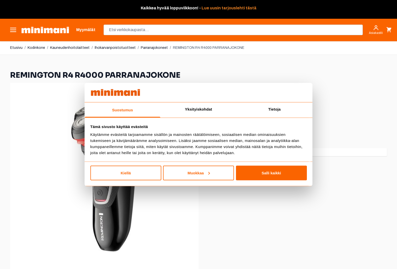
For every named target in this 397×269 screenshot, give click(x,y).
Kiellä (126, 173)
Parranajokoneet (154, 48)
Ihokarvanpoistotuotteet (115, 48)
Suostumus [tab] (122, 110)
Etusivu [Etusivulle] (16, 48)
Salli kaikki (271, 173)
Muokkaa (199, 173)
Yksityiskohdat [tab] (198, 109)
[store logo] (45, 30)
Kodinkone (36, 48)
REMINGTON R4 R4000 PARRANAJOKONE (208, 48)
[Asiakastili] (376, 30)
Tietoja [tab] (274, 109)
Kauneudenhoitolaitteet (70, 48)
